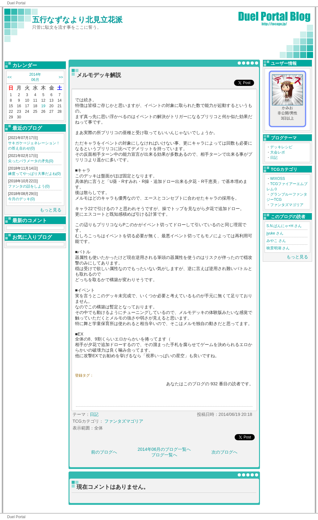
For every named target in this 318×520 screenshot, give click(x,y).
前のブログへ (104, 452)
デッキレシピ (281, 147)
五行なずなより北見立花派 (77, 19)
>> (61, 77)
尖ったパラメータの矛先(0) (30, 161)
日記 (274, 157)
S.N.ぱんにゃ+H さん (284, 226)
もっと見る (50, 209)
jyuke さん (274, 233)
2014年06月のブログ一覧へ (164, 449)
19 (43, 106)
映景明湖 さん (278, 248)
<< (9, 77)
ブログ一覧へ (164, 454)
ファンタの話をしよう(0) (29, 186)
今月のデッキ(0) (21, 199)
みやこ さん (276, 241)
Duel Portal (16, 3)
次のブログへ (224, 452)
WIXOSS (277, 178)
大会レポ (277, 152)
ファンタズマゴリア (286, 205)
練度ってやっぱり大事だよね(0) (34, 173)
